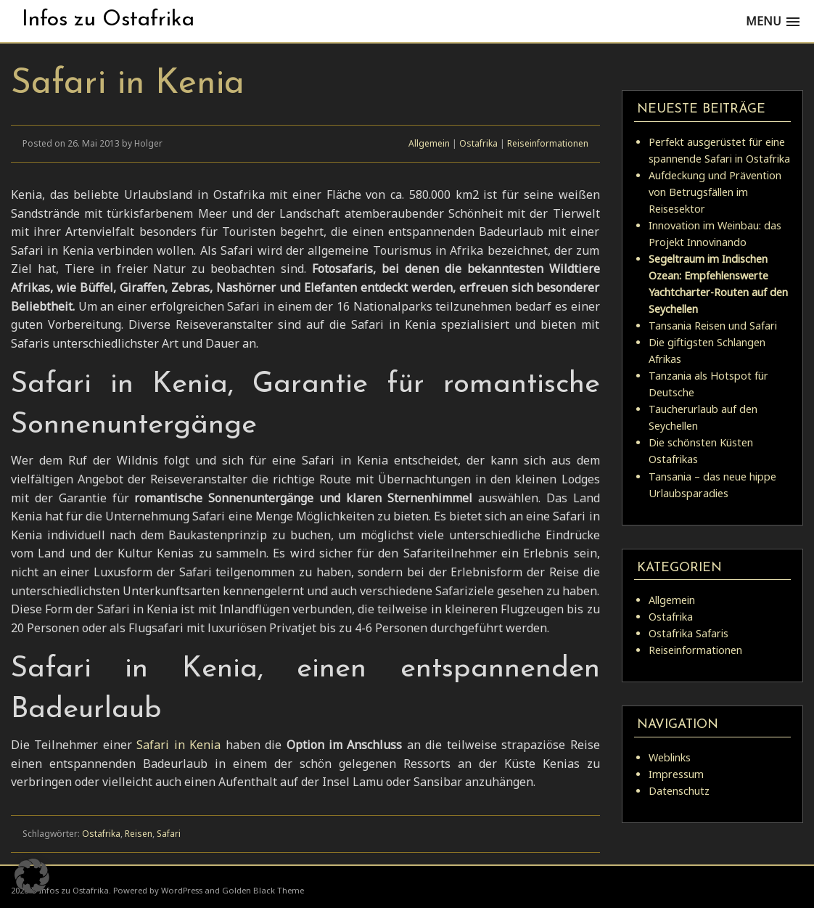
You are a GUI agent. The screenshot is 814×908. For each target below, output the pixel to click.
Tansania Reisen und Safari (713, 325)
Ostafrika (478, 143)
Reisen (138, 833)
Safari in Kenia (178, 745)
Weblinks (670, 757)
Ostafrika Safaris (688, 633)
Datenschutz (679, 791)
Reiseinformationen (547, 143)
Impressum (676, 774)
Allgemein (429, 143)
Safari (169, 833)
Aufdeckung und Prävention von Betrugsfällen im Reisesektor (715, 192)
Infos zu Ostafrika (108, 20)
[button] (32, 876)
